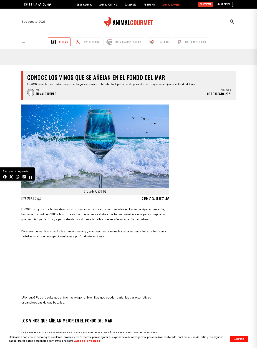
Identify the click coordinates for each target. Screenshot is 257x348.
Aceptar (239, 339)
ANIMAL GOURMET (171, 4)
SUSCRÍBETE (205, 4)
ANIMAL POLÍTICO (108, 4)
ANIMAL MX (149, 4)
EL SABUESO (130, 4)
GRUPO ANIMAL (84, 4)
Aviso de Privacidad (87, 340)
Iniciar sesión (223, 4)
